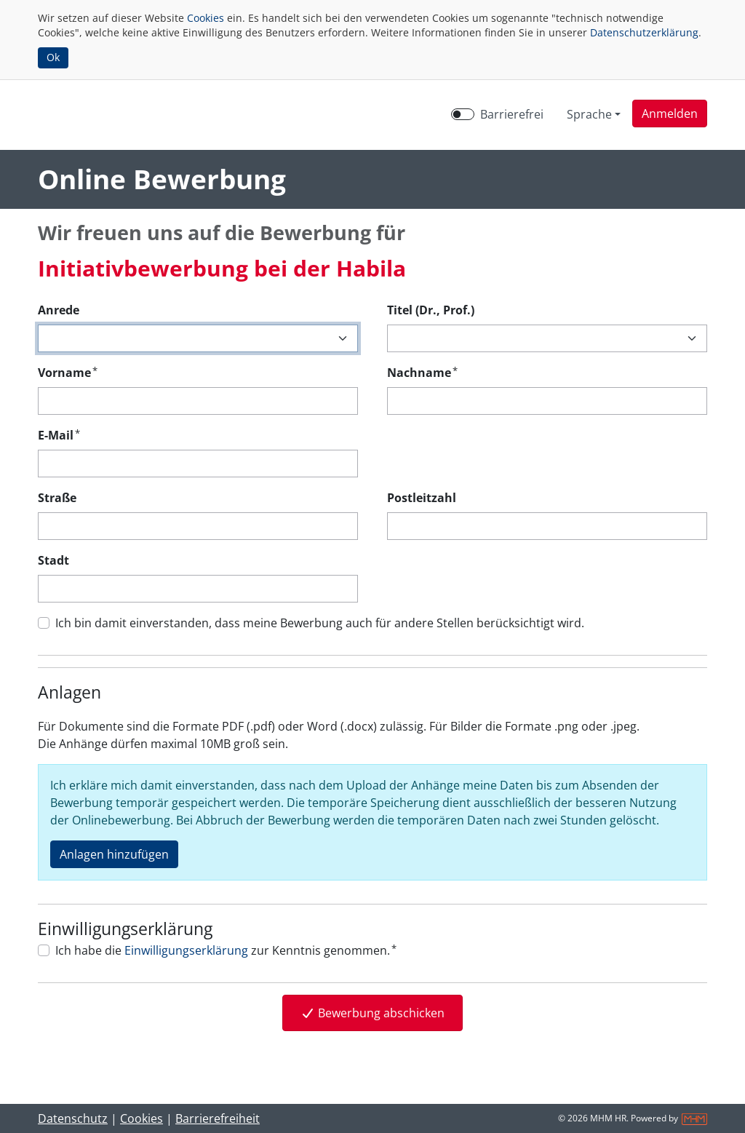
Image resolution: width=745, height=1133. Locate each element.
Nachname (422, 372)
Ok (53, 57)
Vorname (67, 372)
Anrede (58, 310)
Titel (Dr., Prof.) (430, 310)
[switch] (462, 114)
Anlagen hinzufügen (114, 854)
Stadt (53, 560)
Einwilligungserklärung (186, 950)
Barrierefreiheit (217, 1118)
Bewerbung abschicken (372, 1013)
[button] (669, 113)
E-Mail (59, 434)
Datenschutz (73, 1118)
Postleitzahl (421, 498)
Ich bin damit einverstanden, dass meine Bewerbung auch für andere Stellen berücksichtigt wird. (319, 623)
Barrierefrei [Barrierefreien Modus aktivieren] (511, 114)
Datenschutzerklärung (644, 32)
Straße (57, 498)
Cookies (205, 18)
